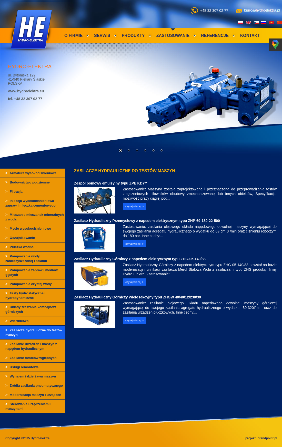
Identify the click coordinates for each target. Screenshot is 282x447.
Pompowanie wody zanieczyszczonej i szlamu (26, 258)
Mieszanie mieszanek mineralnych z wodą (34, 216)
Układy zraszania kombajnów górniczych (30, 309)
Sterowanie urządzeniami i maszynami (28, 406)
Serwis (102, 35)
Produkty (133, 35)
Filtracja (14, 191)
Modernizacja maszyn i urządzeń (33, 395)
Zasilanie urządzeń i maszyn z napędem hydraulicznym (31, 346)
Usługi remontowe (21, 367)
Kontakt (250, 35)
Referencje (215, 35)
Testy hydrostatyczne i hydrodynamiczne (25, 295)
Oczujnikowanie (20, 238)
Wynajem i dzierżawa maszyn (30, 376)
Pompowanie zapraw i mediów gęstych (31, 272)
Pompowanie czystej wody (28, 284)
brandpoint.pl (267, 438)
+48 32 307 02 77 (214, 10)
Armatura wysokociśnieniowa (30, 173)
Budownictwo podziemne (27, 182)
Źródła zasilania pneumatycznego (34, 385)
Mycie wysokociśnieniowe (28, 228)
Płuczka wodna (19, 247)
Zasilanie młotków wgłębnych (31, 358)
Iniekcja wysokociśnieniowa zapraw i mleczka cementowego (30, 203)
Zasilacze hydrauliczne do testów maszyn (33, 332)
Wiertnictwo (16, 321)
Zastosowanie (173, 35)
